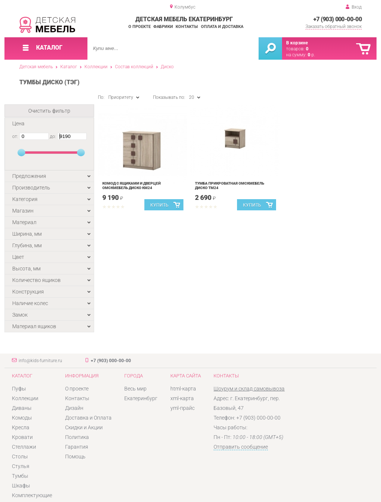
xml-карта (182, 398)
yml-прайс (182, 408)
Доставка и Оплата (88, 418)
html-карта (183, 389)
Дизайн (74, 408)
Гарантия (76, 447)
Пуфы (19, 389)
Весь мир (135, 389)
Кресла (20, 427)
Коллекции (96, 66)
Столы (20, 456)
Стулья (20, 466)
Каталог (68, 66)
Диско (167, 66)
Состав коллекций (134, 66)
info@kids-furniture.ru (40, 360)
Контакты (187, 26)
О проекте (139, 26)
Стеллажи (24, 447)
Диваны (22, 408)
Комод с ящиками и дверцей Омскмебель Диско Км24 (131, 185)
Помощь (75, 456)
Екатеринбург (140, 398)
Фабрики (163, 26)
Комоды (22, 418)
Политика (77, 437)
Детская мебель (36, 66)
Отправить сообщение (241, 447)
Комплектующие (32, 495)
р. (311, 54)
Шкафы (21, 486)
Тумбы (20, 476)
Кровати (22, 437)
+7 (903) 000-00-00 (337, 19)
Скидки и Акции (84, 427)
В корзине (297, 43)
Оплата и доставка (222, 26)
